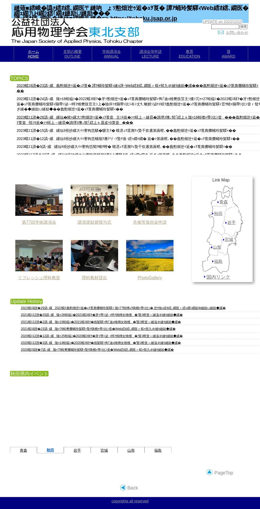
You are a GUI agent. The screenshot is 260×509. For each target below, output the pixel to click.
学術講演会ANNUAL (111, 53)
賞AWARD (228, 53)
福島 (218, 261)
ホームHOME (33, 53)
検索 (245, 27)
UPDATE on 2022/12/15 (222, 22)
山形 (217, 247)
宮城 (229, 239)
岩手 (231, 222)
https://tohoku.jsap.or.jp (143, 18)
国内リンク (218, 277)
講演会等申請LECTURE (150, 53)
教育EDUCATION (189, 53)
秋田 (218, 213)
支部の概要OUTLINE (72, 53)
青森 (223, 202)
